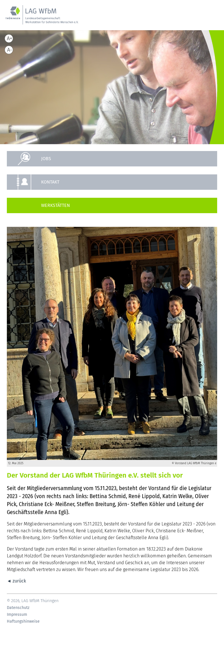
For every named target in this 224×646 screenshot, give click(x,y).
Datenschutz (18, 608)
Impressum (17, 615)
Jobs (46, 158)
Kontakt (50, 182)
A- (9, 50)
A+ (9, 38)
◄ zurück (16, 581)
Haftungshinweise (23, 621)
